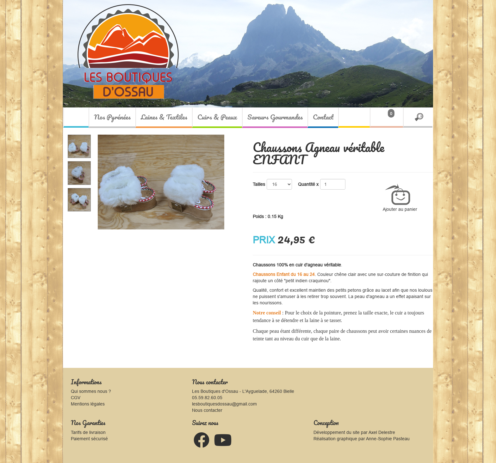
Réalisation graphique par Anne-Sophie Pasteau (361, 438)
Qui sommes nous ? (91, 391)
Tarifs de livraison (88, 432)
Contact (323, 116)
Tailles (259, 184)
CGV (75, 397)
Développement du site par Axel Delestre (354, 432)
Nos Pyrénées (112, 116)
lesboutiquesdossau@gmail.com (224, 403)
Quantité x (308, 184)
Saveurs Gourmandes (275, 116)
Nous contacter (207, 410)
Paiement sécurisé (89, 438)
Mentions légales (88, 403)
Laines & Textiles (164, 116)
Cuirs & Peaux (217, 116)
